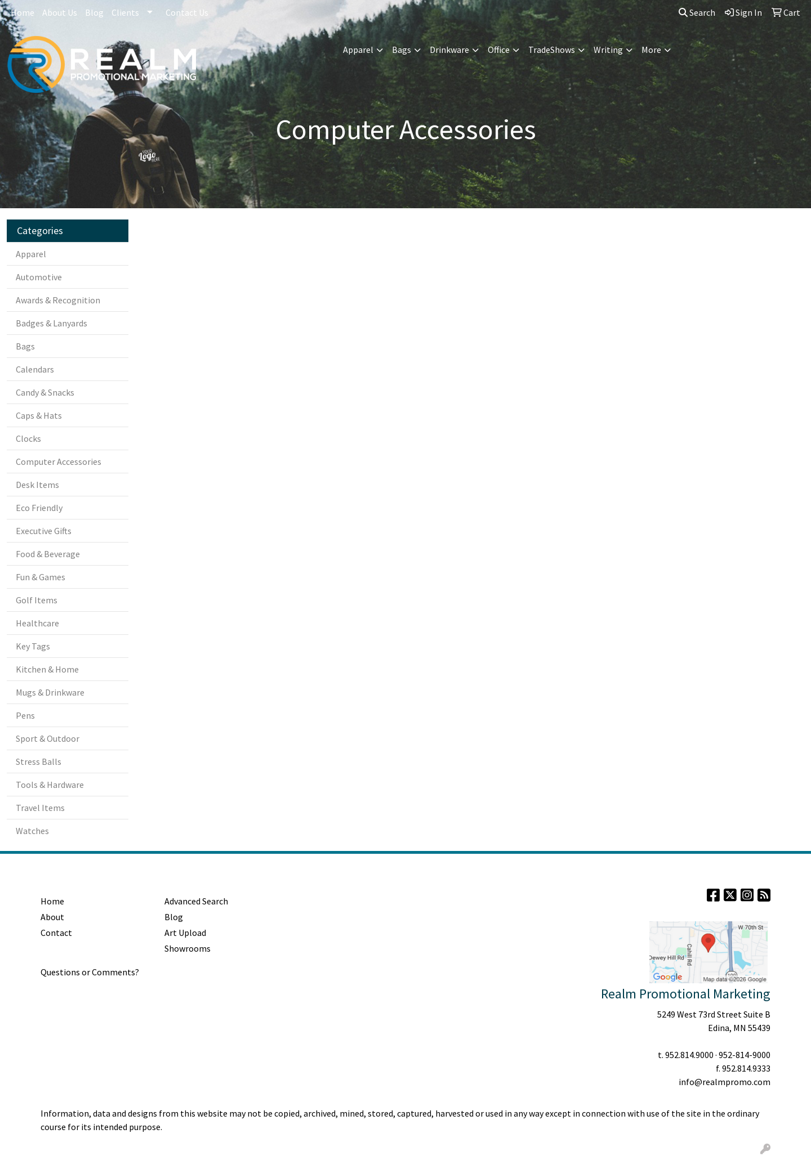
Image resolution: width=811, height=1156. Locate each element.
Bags (401, 49)
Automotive (39, 277)
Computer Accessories (58, 461)
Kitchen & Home (47, 669)
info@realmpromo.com (724, 1081)
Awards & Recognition (58, 300)
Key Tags (33, 646)
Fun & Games (40, 577)
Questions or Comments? (90, 972)
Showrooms (187, 948)
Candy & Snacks (45, 392)
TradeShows (551, 49)
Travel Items (40, 807)
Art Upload (185, 932)
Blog (94, 12)
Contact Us (187, 12)
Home (22, 12)
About (52, 916)
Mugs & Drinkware (50, 692)
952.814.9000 (689, 1054)
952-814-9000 (744, 1054)
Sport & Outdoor (47, 738)
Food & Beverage (48, 553)
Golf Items (36, 600)
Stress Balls (38, 761)
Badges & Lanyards (51, 323)
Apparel (358, 49)
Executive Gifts (44, 530)
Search (697, 12)
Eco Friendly (39, 507)
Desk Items (37, 484)
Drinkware (449, 49)
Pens (25, 715)
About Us (59, 12)
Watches (32, 830)
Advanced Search (196, 901)
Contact (56, 932)
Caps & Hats (39, 415)
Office (499, 49)
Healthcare (37, 623)
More (651, 49)
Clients (125, 12)
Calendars (35, 369)
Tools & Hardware (50, 784)
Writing (608, 49)
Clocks (28, 438)
